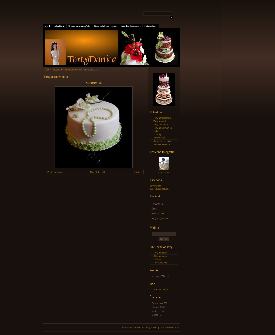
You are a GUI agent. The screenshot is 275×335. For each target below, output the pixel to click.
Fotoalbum (59, 26)
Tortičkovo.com (160, 263)
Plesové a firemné (161, 144)
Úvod (47, 26)
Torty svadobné (160, 124)
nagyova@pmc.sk (160, 218)
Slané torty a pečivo (162, 141)
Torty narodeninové (73, 70)
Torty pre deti (159, 121)
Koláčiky (157, 134)
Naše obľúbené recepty (105, 26)
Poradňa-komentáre (130, 26)
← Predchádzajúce (53, 172)
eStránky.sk (134, 327)
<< (153, 276)
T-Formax (157, 259)
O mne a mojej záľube (79, 26)
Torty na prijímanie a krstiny (162, 129)
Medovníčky (159, 138)
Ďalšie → (138, 172)
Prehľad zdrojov (160, 289)
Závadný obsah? (150, 327)
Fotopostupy (151, 26)
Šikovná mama (160, 256)
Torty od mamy (160, 253)
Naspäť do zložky (98, 172)
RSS (177, 327)
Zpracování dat (166, 327)
